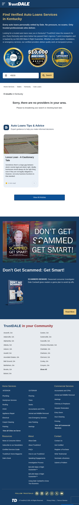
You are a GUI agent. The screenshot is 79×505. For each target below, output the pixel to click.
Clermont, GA (45, 357)
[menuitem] (13, 396)
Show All (43, 369)
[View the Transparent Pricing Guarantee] (62, 57)
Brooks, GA (8, 369)
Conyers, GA (44, 365)
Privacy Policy (51, 500)
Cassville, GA (45, 341)
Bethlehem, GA (9, 365)
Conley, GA (44, 361)
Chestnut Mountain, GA (48, 345)
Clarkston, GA (45, 353)
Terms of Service (62, 500)
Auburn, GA (8, 349)
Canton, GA (44, 333)
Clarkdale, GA (45, 349)
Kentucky (27, 87)
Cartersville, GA (45, 337)
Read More (69, 312)
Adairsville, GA (9, 337)
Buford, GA (7, 373)
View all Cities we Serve (12, 431)
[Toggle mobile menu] (3, 4)
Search (47, 75)
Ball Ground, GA (9, 361)
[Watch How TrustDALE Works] (39, 241)
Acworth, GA (8, 333)
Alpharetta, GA (9, 341)
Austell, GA (8, 353)
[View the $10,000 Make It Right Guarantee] (38, 57)
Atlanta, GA (8, 345)
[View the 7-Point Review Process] (13, 57)
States (19, 87)
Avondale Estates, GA (11, 357)
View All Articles (39, 197)
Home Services (9, 87)
